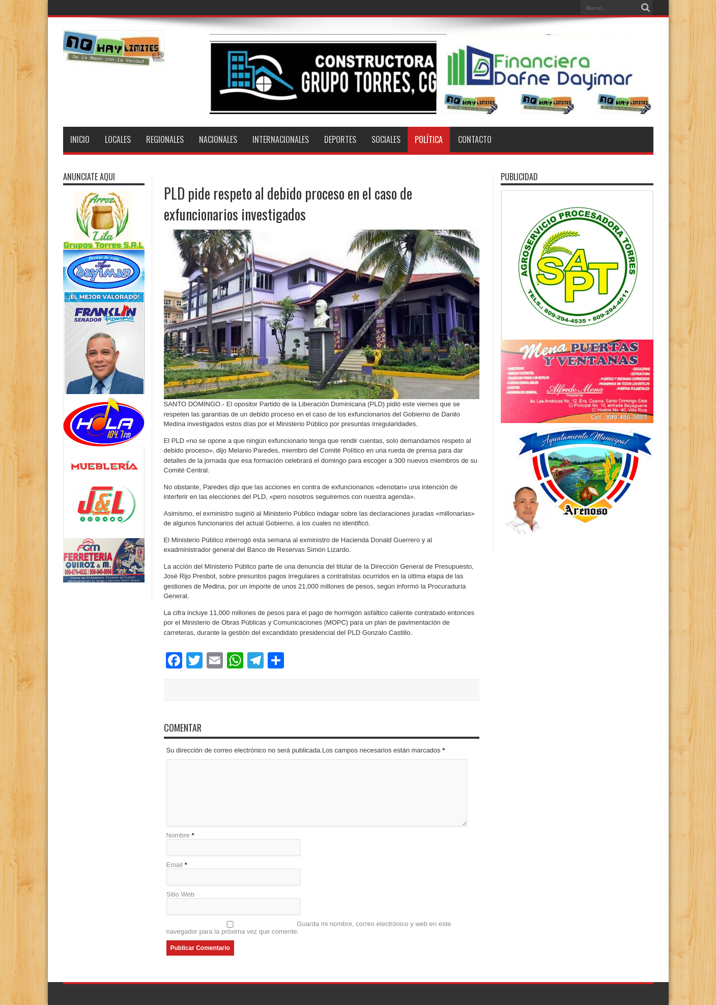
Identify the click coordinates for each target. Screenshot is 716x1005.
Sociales (385, 139)
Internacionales (280, 139)
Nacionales (218, 139)
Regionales (165, 139)
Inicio (80, 139)
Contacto (475, 139)
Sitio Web (180, 894)
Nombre (178, 835)
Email (174, 865)
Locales (118, 139)
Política (429, 139)
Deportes (340, 139)
